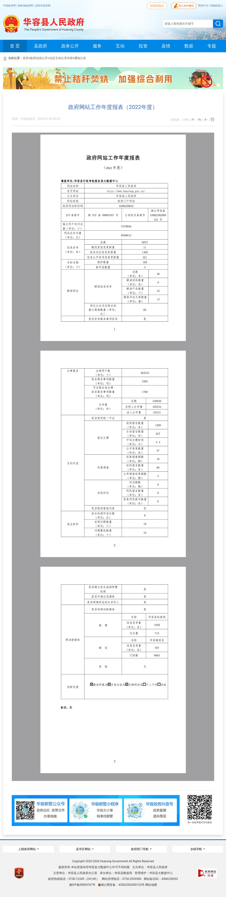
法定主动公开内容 (61, 58)
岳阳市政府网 (42, 5)
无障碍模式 (157, 6)
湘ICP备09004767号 (82, 885)
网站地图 (151, 885)
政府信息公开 (39, 58)
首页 (26, 58)
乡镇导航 (196, 849)
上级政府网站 (27, 849)
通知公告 (80, 58)
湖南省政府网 (26, 5)
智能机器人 (216, 5)
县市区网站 (83, 849)
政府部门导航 (140, 849)
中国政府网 (9, 5)
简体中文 (203, 5)
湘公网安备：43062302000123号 (121, 885)
